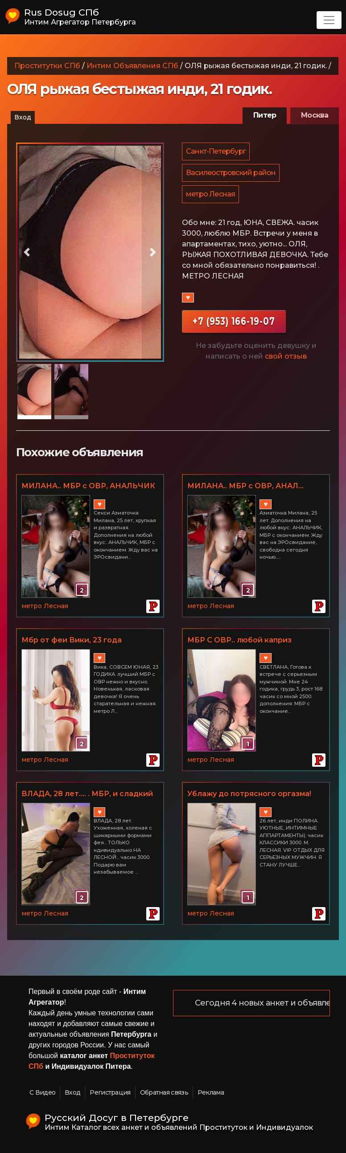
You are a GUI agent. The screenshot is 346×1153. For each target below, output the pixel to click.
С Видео (42, 1092)
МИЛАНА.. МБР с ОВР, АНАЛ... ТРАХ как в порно (245, 486)
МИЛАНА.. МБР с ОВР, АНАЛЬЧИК (88, 486)
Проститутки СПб (47, 65)
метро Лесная (210, 198)
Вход (22, 117)
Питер (264, 115)
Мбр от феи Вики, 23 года (71, 640)
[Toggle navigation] (329, 20)
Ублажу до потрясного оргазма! (249, 793)
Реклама (211, 1092)
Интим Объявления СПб (132, 65)
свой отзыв (286, 361)
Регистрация (110, 1092)
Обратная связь (164, 1092)
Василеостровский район (231, 175)
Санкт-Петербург (216, 152)
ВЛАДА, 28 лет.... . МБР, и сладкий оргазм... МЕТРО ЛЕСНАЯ (87, 794)
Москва (314, 115)
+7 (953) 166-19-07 (234, 326)
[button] (27, 252)
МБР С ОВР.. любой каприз (239, 640)
